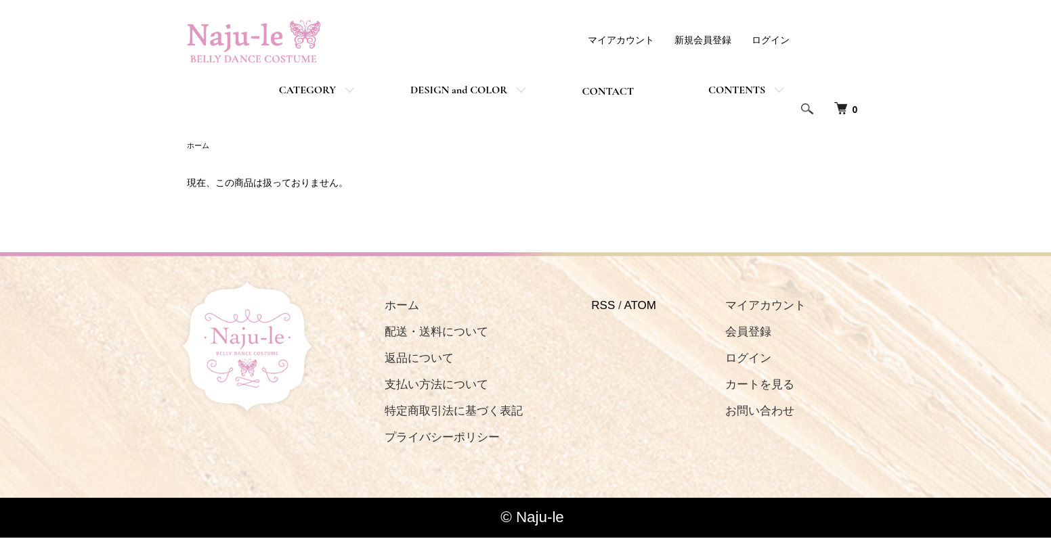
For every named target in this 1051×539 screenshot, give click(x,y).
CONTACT (608, 91)
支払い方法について (428, 385)
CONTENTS (736, 90)
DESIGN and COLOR (458, 90)
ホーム (199, 146)
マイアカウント (621, 39)
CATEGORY (307, 90)
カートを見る (736, 385)
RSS (587, 306)
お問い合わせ (736, 412)
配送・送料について (428, 333)
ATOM (624, 306)
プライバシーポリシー (434, 438)
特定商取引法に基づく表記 (446, 412)
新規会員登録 (702, 39)
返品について (411, 359)
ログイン (771, 39)
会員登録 (725, 333)
